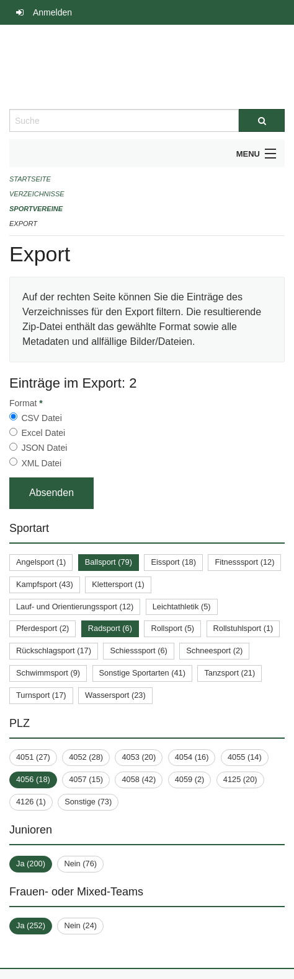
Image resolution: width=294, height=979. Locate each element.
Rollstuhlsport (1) (243, 628)
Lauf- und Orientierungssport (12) (74, 606)
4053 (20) (139, 757)
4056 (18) (33, 779)
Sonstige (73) (88, 801)
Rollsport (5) (172, 628)
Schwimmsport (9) (48, 672)
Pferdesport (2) (42, 628)
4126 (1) (31, 801)
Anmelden (52, 12)
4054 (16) (192, 757)
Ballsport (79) (108, 562)
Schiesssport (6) (138, 650)
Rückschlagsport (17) (53, 650)
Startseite (30, 179)
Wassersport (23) (115, 695)
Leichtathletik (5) (182, 606)
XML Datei (41, 463)
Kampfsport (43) (44, 584)
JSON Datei (44, 448)
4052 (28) (86, 757)
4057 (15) (86, 779)
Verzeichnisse (37, 194)
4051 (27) (33, 757)
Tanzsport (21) (229, 672)
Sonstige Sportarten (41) (142, 672)
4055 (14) (245, 757)
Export (23, 223)
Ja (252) (30, 925)
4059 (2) (190, 779)
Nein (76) (80, 863)
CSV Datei (41, 418)
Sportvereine (36, 208)
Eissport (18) (173, 562)
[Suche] (262, 120)
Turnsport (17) (41, 695)
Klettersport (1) (118, 584)
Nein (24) (80, 925)
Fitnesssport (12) (244, 562)
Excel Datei (43, 433)
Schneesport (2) (214, 650)
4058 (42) (139, 779)
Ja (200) (30, 863)
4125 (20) (240, 779)
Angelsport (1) (41, 562)
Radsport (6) (110, 628)
